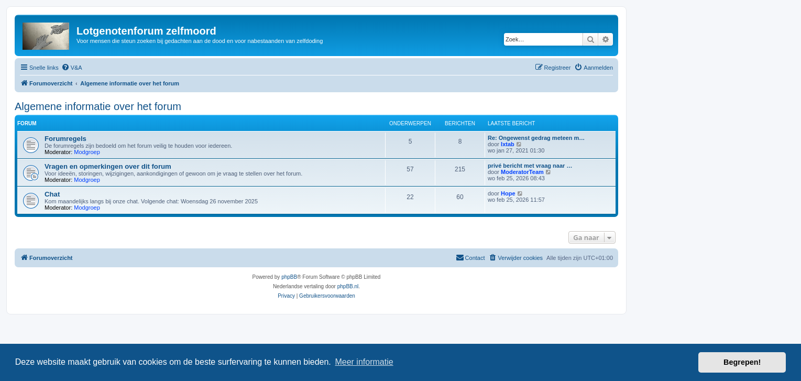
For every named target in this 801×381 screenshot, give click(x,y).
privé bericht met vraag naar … (530, 165)
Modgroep (87, 152)
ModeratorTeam (522, 172)
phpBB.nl (348, 286)
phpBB (289, 277)
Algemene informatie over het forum (98, 106)
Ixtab (507, 144)
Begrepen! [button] (742, 362)
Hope (508, 193)
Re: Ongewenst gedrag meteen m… (536, 138)
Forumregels (65, 139)
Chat (52, 194)
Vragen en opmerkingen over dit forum (108, 166)
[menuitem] (71, 67)
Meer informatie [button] (364, 361)
